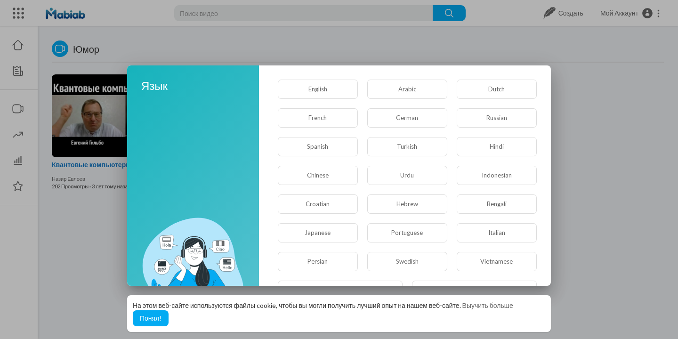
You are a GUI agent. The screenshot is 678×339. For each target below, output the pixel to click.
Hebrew (407, 204)
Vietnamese (496, 261)
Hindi (497, 146)
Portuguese (407, 232)
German (407, 117)
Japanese (318, 232)
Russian (496, 117)
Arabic (407, 89)
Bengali (497, 204)
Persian (317, 261)
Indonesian (497, 175)
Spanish (317, 146)
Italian (496, 232)
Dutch (496, 89)
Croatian (318, 204)
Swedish (407, 261)
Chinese (318, 175)
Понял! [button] (150, 318)
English (317, 89)
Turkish (407, 146)
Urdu (407, 175)
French (317, 117)
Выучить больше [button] (487, 305)
